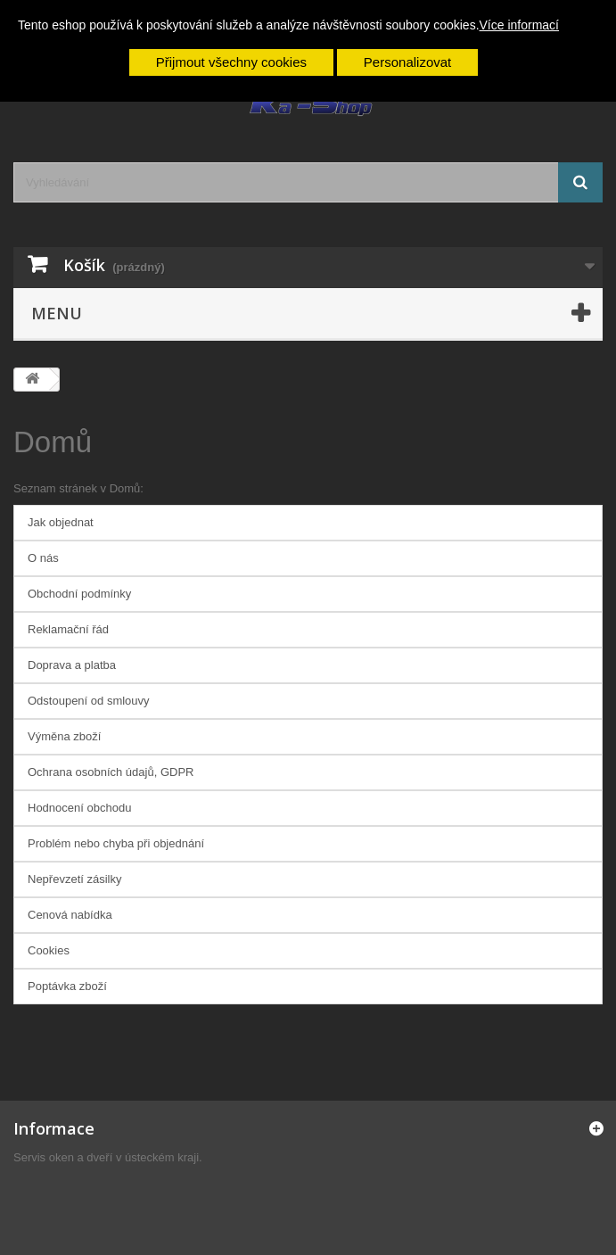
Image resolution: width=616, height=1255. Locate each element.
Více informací (519, 25)
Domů (52, 441)
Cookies (49, 950)
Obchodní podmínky (79, 593)
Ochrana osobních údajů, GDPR (110, 772)
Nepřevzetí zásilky (74, 879)
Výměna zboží (64, 736)
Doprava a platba (72, 665)
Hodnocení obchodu (79, 807)
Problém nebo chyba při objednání (116, 843)
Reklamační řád (68, 629)
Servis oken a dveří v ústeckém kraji (106, 1157)
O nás (43, 558)
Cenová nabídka (70, 914)
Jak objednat (61, 522)
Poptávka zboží (67, 986)
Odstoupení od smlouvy (89, 700)
